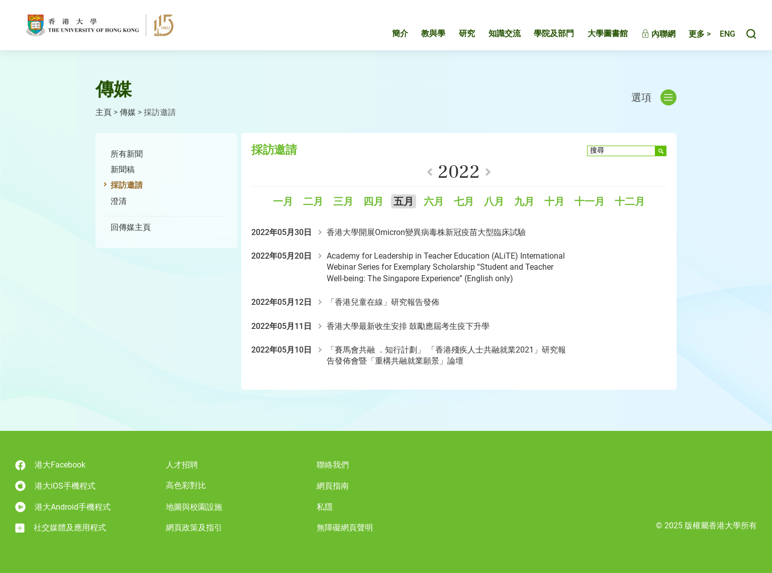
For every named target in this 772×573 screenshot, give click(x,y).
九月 (524, 201)
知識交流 (494, 33)
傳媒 (128, 112)
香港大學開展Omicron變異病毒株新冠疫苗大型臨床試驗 (426, 232)
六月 (434, 201)
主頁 (103, 112)
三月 (343, 201)
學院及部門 (543, 33)
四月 (373, 201)
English (722, 34)
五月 (404, 201)
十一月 (589, 201)
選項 (654, 97)
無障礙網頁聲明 (345, 527)
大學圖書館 (597, 33)
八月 (494, 201)
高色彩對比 (186, 485)
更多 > (689, 34)
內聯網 (648, 34)
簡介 (389, 33)
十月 (554, 201)
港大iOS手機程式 (55, 486)
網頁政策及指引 (194, 527)
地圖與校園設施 (194, 507)
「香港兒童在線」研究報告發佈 (383, 302)
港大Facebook (50, 465)
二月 (313, 201)
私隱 (325, 507)
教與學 (423, 33)
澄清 (119, 201)
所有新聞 (127, 154)
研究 (456, 33)
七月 (464, 201)
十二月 (630, 201)
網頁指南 (333, 486)
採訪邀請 (127, 185)
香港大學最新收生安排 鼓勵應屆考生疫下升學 (408, 326)
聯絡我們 (333, 465)
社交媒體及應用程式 (60, 528)
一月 (283, 201)
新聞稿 (123, 169)
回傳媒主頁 (131, 227)
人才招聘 (182, 465)
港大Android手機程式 (63, 507)
